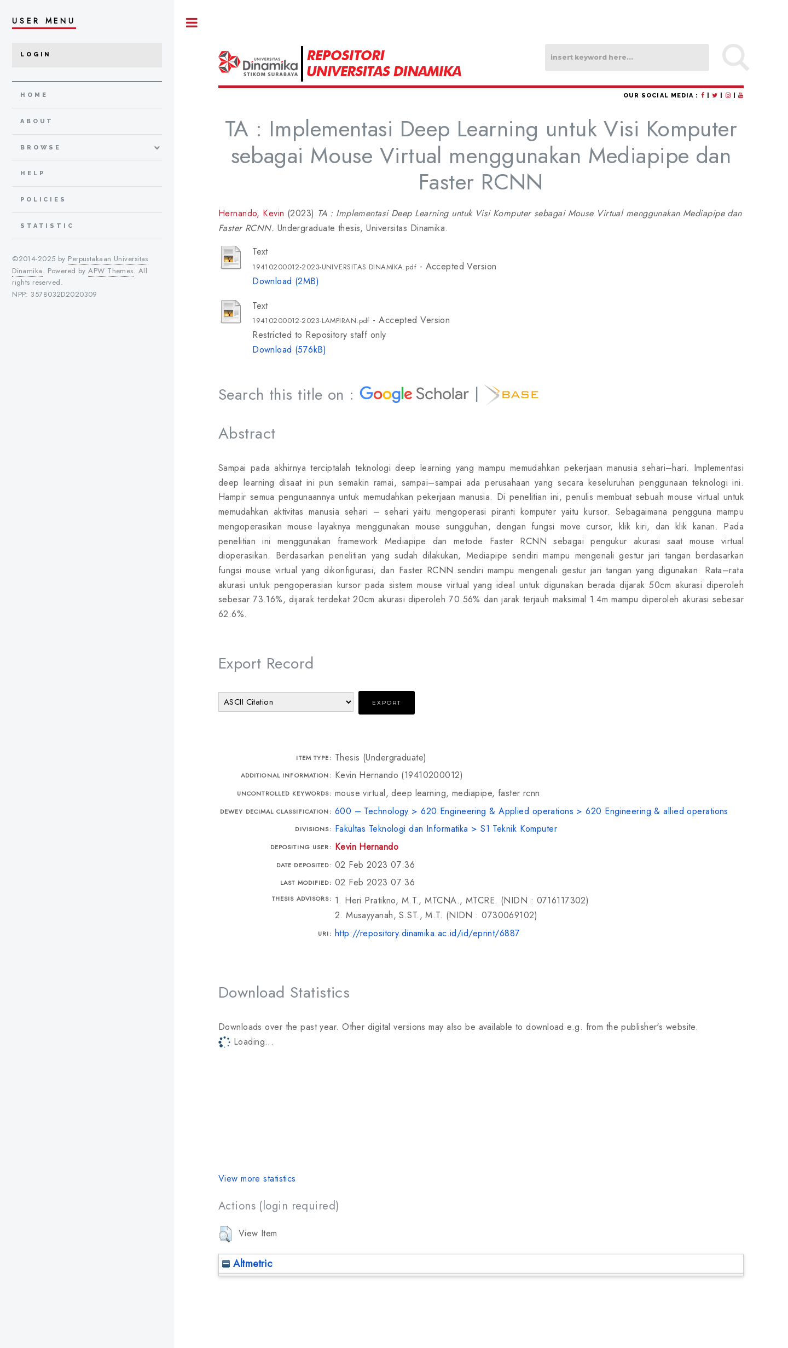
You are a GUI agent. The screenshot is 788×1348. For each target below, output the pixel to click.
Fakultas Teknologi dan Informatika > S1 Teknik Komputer (446, 828)
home (34, 95)
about (37, 121)
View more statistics (257, 1178)
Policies (43, 199)
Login (35, 54)
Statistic (47, 225)
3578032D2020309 (64, 294)
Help (32, 173)
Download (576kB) (289, 349)
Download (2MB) (285, 281)
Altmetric (247, 1263)
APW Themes (110, 271)
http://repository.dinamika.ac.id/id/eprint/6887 (427, 933)
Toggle (192, 22)
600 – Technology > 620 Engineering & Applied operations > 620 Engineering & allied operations (531, 811)
